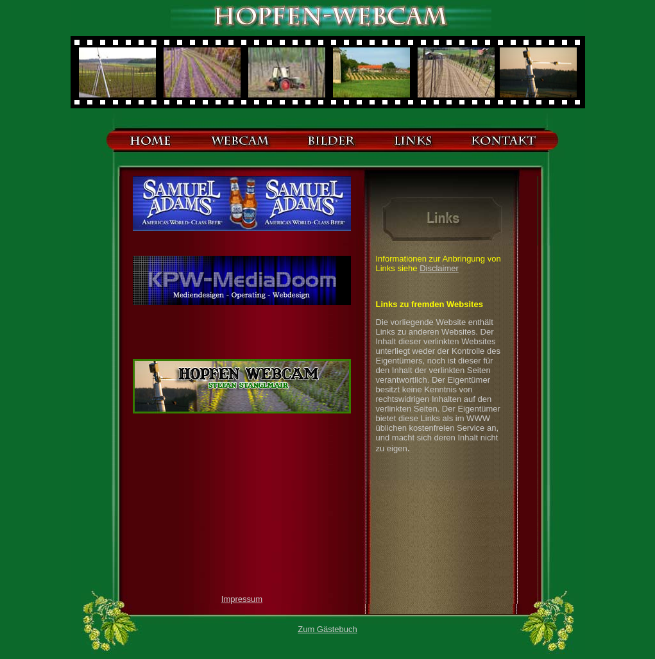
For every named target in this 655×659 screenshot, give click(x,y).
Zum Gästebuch (327, 629)
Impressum (241, 599)
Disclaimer (439, 268)
